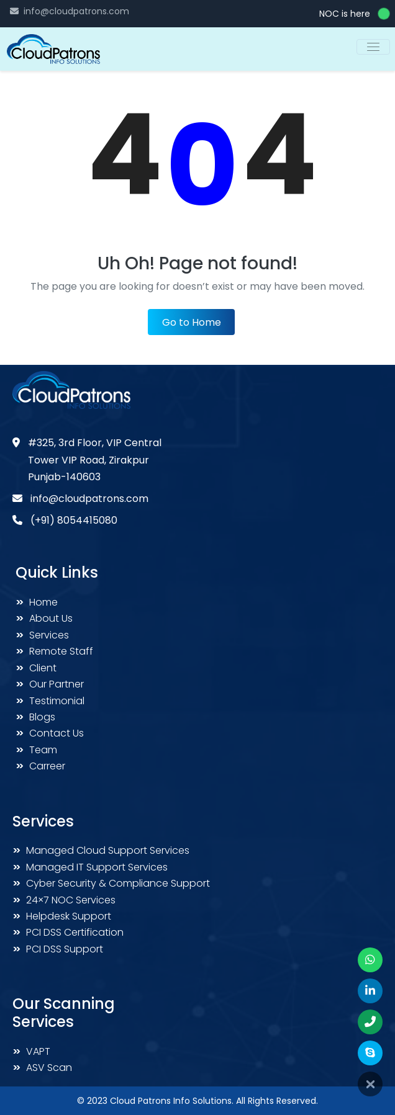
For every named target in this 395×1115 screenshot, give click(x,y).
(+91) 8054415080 (73, 520)
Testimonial (50, 701)
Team (36, 750)
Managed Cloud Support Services (100, 850)
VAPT (31, 1051)
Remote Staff (54, 651)
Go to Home (191, 322)
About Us (44, 618)
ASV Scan (42, 1067)
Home (37, 602)
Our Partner (50, 684)
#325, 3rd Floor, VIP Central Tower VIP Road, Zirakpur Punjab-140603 (94, 459)
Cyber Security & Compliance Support (111, 883)
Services (42, 635)
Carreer (40, 766)
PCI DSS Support (57, 949)
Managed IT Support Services (90, 867)
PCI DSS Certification (68, 932)
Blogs (35, 717)
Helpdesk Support (61, 916)
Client (36, 668)
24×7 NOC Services (64, 900)
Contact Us (50, 733)
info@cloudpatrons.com (76, 11)
